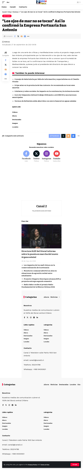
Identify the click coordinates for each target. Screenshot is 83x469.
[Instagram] (46, 157)
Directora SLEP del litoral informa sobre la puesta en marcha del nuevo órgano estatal (41, 255)
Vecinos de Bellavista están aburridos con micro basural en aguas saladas (45, 101)
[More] (28, 36)
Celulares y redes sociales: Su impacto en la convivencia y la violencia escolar (46, 91)
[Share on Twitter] (18, 36)
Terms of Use (47, 464)
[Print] (24, 36)
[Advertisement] (41, 184)
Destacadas (63, 385)
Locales (73, 385)
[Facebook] (26, 157)
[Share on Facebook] (14, 36)
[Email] (21, 36)
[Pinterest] (34, 318)
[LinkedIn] (38, 318)
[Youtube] (56, 157)
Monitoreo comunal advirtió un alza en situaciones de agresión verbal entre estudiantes (39, 274)
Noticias (7, 16)
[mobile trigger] (4, 2)
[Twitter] (36, 157)
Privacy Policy (33, 464)
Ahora (46, 298)
